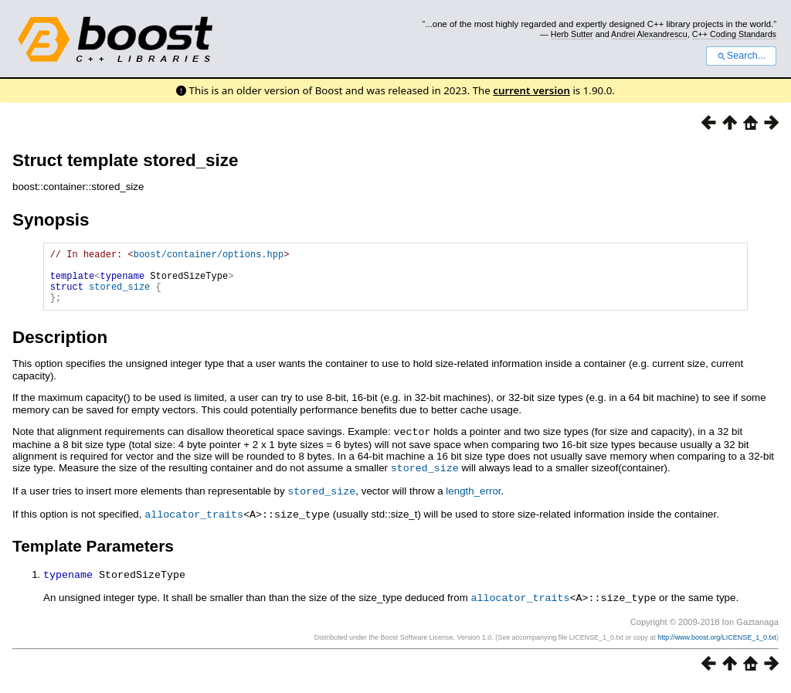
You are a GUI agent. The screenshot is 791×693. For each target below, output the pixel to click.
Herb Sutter (572, 34)
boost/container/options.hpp (208, 256)
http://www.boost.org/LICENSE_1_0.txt (716, 644)
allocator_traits (193, 523)
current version (531, 90)
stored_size (119, 295)
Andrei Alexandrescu (649, 34)
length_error (473, 501)
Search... (741, 55)
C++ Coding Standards (734, 34)
